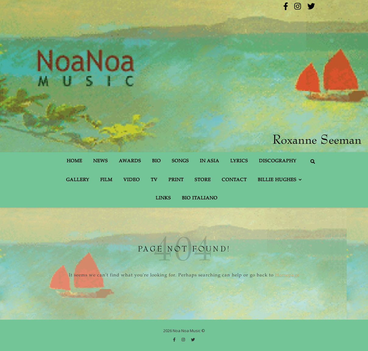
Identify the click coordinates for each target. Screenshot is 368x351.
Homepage (287, 275)
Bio (156, 161)
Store (203, 180)
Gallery (77, 180)
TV (154, 180)
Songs (180, 161)
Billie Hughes (277, 180)
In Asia (209, 161)
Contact (234, 180)
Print (176, 180)
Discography (277, 161)
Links (163, 198)
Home (74, 161)
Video (131, 180)
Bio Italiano (200, 198)
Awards (130, 161)
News (100, 161)
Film (106, 180)
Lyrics (239, 161)
